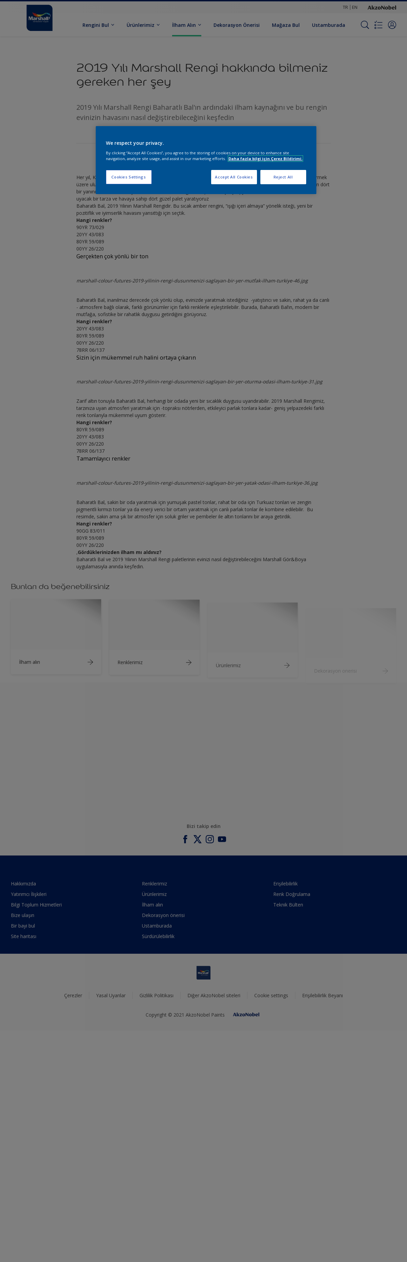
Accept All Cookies (234, 176)
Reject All (283, 176)
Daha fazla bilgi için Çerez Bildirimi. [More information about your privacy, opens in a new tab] (265, 158)
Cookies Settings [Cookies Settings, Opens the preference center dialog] (128, 176)
